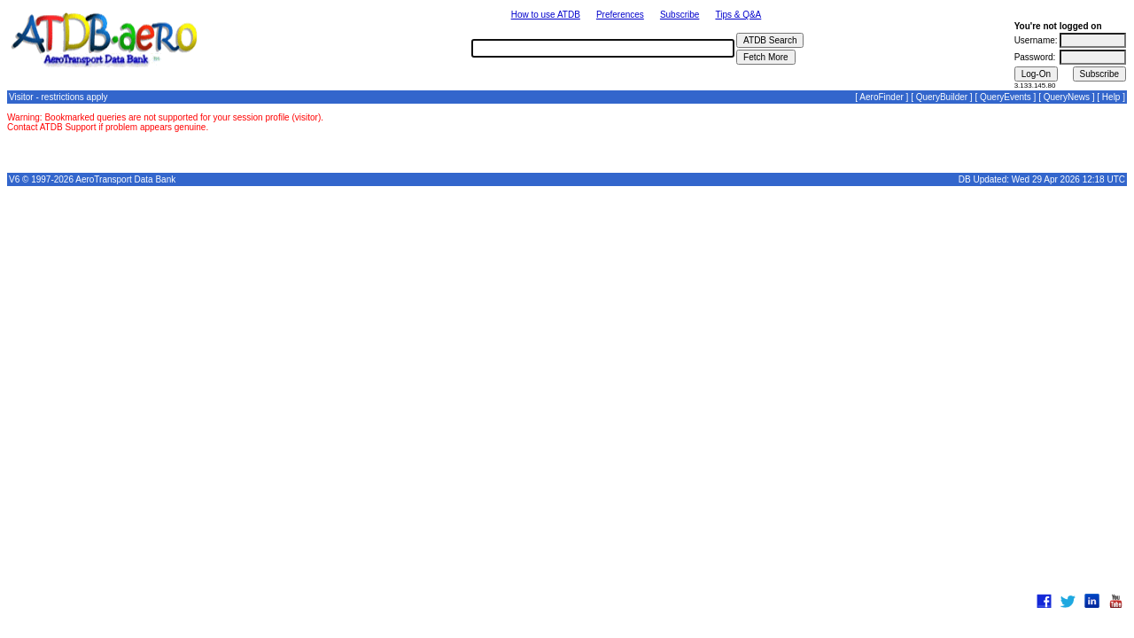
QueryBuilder (941, 97)
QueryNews (1067, 97)
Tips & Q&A (738, 14)
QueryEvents (1005, 97)
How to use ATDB (545, 14)
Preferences (620, 14)
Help (1111, 97)
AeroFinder (881, 97)
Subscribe (679, 14)
